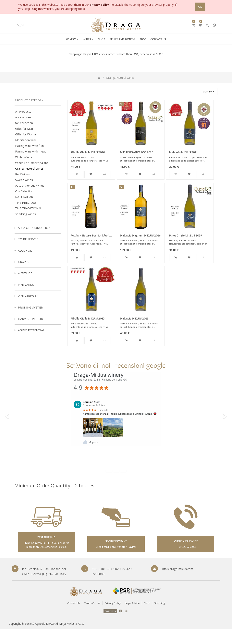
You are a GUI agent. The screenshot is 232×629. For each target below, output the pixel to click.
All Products (23, 111)
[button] (208, 91)
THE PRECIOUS (26, 202)
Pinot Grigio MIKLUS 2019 (185, 235)
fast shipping (46, 537)
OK (200, 6)
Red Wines (22, 174)
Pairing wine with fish (29, 146)
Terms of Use (92, 603)
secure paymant (116, 541)
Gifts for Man (24, 129)
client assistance (186, 541)
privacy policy (99, 4)
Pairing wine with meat (30, 151)
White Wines (23, 157)
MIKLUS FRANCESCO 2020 (136, 152)
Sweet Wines (24, 180)
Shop (147, 603)
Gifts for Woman (26, 134)
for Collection (24, 123)
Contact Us (73, 603)
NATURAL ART (25, 197)
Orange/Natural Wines (29, 168)
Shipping (159, 603)
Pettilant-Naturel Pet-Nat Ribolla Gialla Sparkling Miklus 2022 (91, 236)
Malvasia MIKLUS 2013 (134, 318)
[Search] (195, 89)
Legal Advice (132, 603)
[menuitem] (88, 39)
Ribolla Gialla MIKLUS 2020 (88, 152)
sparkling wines (25, 214)
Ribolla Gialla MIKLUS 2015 (88, 318)
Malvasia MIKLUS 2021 (183, 152)
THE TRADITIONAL (28, 208)
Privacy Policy (113, 603)
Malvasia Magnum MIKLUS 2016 (140, 235)
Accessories (23, 117)
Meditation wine (26, 140)
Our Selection (24, 191)
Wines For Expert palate (31, 163)
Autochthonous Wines (29, 185)
